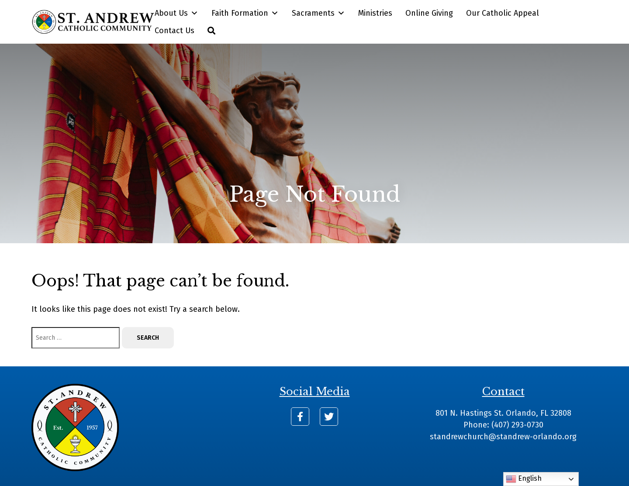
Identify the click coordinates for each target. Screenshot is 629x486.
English (524, 479)
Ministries (375, 13)
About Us (176, 13)
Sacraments (318, 13)
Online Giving (429, 13)
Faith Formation (245, 13)
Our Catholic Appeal (502, 13)
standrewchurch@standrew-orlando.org (503, 436)
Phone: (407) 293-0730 (503, 425)
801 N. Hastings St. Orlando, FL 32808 (503, 413)
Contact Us (174, 30)
